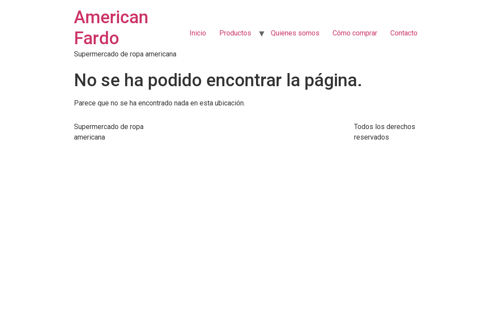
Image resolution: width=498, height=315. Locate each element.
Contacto (403, 33)
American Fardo (111, 28)
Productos (235, 33)
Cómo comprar (355, 33)
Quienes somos (295, 33)
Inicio (197, 33)
